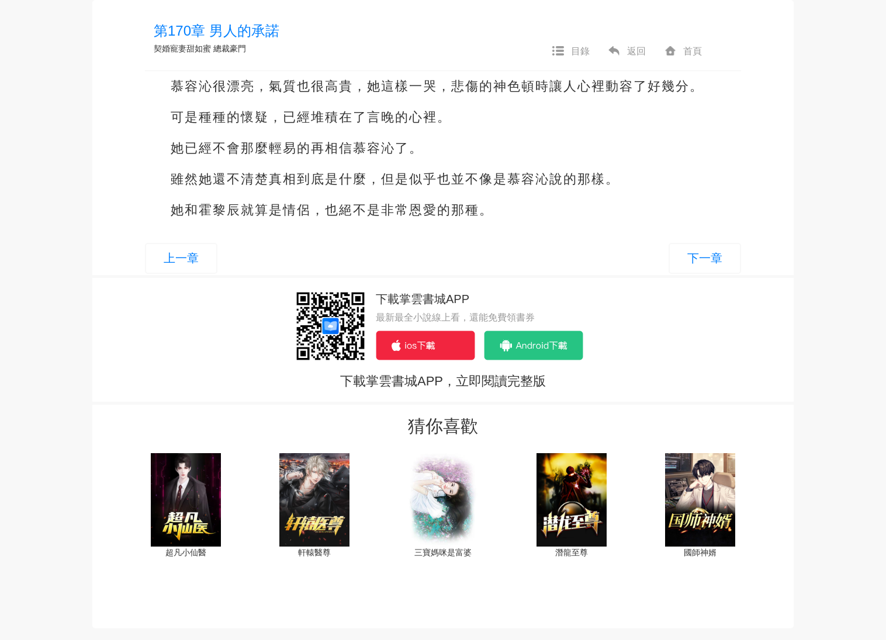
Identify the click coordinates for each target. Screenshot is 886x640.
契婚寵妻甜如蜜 (182, 48)
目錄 (570, 51)
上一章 (181, 258)
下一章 (704, 258)
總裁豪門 (229, 48)
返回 (626, 51)
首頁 (682, 51)
